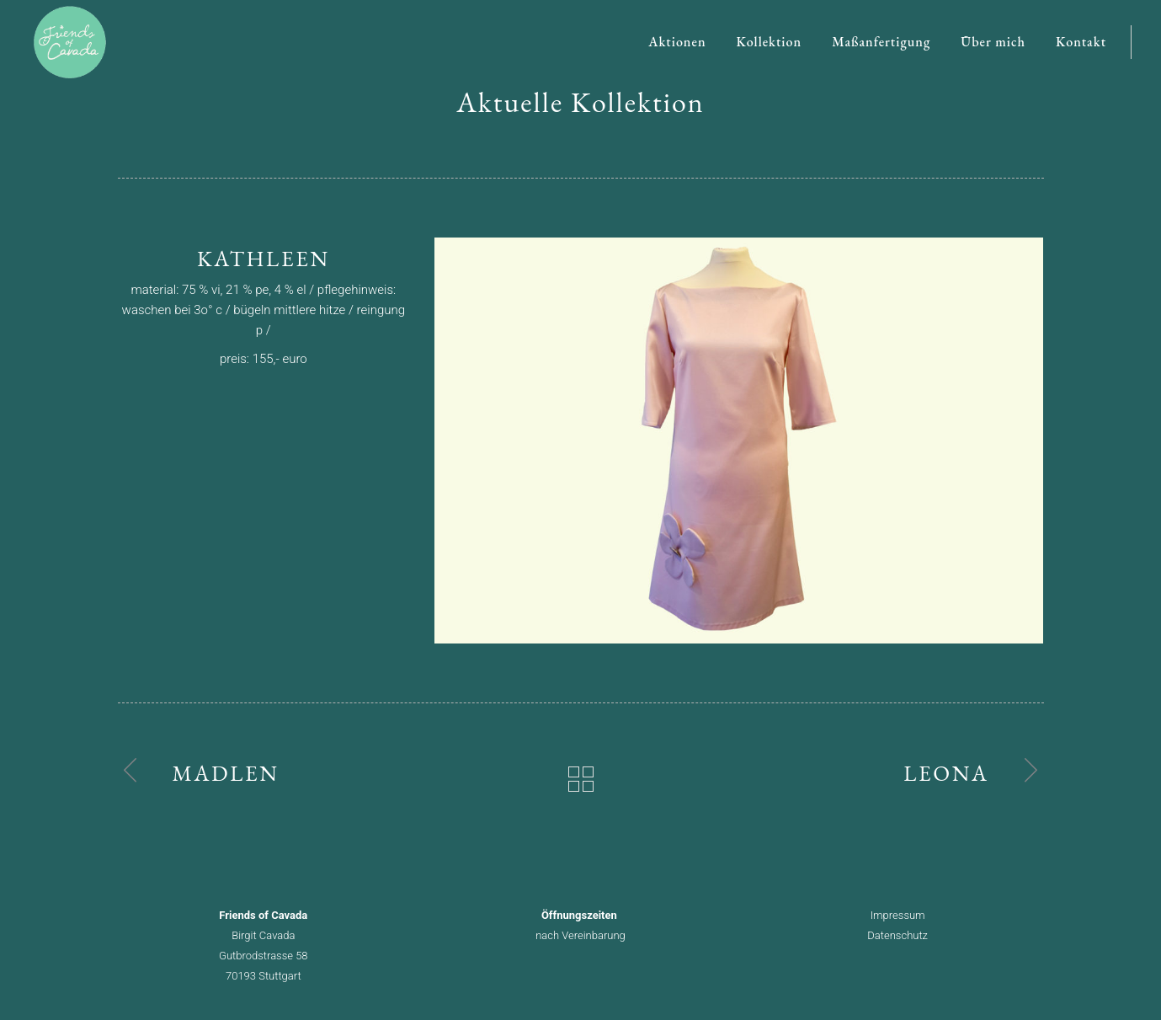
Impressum (898, 915)
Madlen (226, 773)
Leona (945, 773)
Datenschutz (897, 935)
